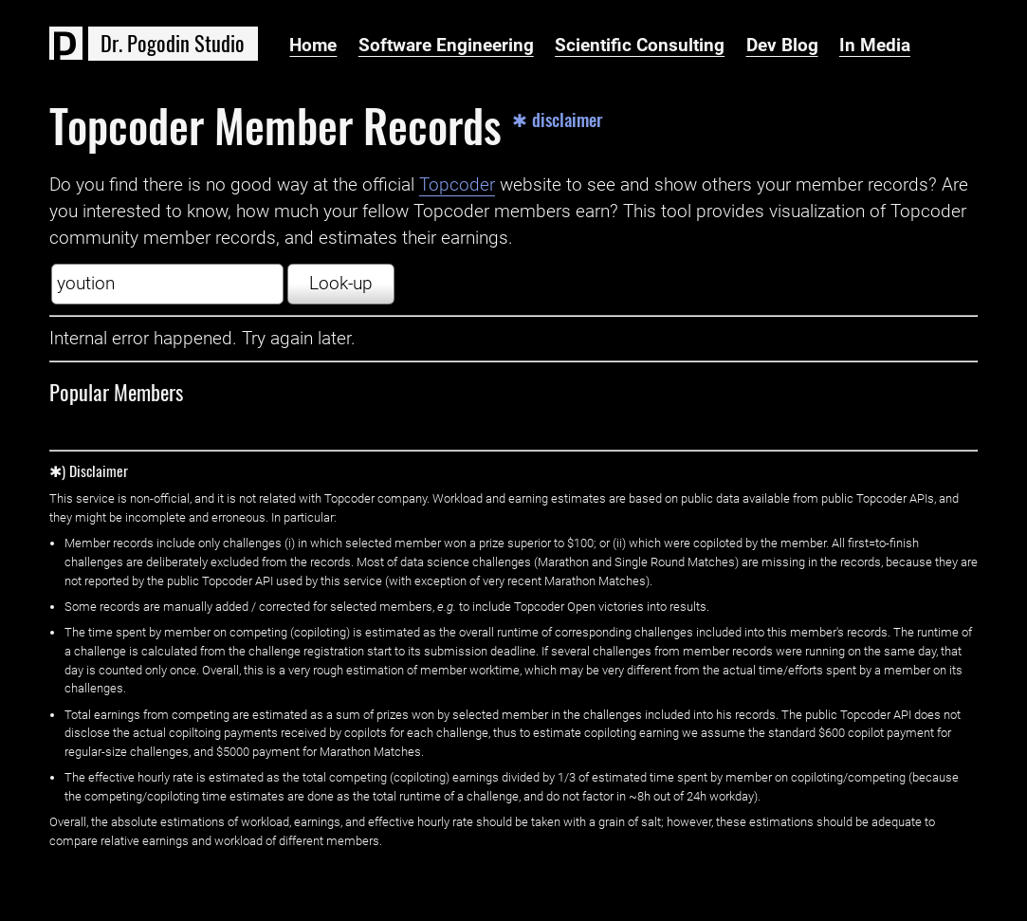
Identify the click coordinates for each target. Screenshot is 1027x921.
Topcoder (457, 185)
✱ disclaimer (557, 120)
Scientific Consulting (639, 45)
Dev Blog (782, 45)
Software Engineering (446, 45)
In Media (874, 45)
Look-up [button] (341, 283)
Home (313, 45)
